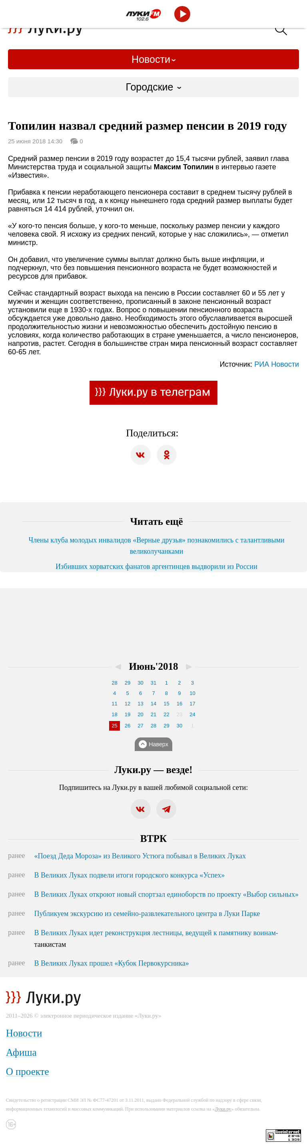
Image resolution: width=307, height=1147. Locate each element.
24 (192, 714)
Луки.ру (223, 1109)
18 (114, 714)
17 (192, 704)
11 (114, 704)
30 (140, 683)
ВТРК (153, 838)
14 (153, 704)
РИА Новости (276, 364)
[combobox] (153, 87)
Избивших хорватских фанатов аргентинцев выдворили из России (156, 566)
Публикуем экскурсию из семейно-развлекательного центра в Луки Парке (147, 914)
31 (153, 683)
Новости (151, 59)
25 (114, 726)
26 (127, 726)
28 (114, 683)
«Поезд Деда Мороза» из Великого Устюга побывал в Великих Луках (140, 856)
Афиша (21, 1052)
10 (192, 693)
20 (140, 714)
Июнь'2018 (153, 666)
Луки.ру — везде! (153, 769)
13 (140, 704)
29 (127, 683)
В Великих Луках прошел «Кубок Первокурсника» (111, 963)
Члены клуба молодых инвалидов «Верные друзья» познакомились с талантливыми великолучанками (156, 545)
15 (166, 704)
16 (179, 704)
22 (166, 714)
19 (127, 714)
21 (153, 714)
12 (127, 704)
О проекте (27, 1072)
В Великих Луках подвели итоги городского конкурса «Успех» (129, 875)
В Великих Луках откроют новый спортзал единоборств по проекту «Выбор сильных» (166, 894)
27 (140, 726)
